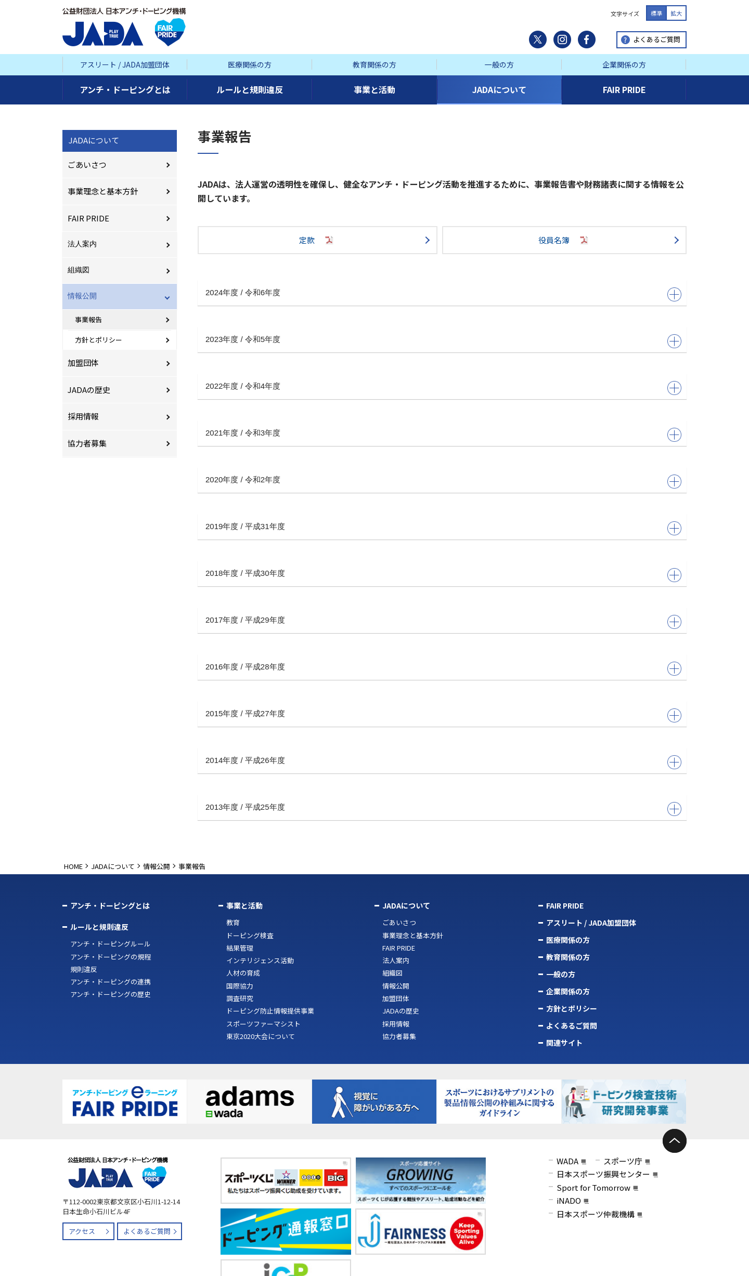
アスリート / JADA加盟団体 (125, 64)
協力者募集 (87, 443)
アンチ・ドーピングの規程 (110, 957)
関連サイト (564, 1042)
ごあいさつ (87, 164)
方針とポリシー (98, 340)
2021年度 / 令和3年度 (242, 432)
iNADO (569, 1198)
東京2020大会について (260, 1036)
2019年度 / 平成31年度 (245, 526)
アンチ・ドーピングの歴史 (110, 994)
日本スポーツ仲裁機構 (596, 1211)
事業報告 (88, 319)
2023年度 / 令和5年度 (242, 339)
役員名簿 (564, 240)
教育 (233, 922)
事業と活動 (244, 905)
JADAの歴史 (89, 389)
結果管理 (239, 948)
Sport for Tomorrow (593, 1185)
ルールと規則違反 (99, 927)
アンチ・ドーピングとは (110, 905)
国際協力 (239, 986)
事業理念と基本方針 (103, 191)
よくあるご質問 (656, 39)
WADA (567, 1158)
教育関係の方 (374, 64)
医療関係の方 (250, 64)
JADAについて (94, 140)
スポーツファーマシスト (263, 1024)
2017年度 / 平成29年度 (245, 619)
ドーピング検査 (250, 935)
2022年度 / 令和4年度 (242, 386)
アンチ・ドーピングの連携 (110, 981)
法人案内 (82, 244)
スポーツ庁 (622, 1158)
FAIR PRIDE (88, 218)
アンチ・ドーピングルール (110, 944)
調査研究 (239, 998)
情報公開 (82, 296)
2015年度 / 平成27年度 (245, 713)
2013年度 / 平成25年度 (245, 807)
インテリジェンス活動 (260, 960)
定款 (317, 240)
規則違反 (83, 969)
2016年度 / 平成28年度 (245, 666)
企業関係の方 (624, 64)
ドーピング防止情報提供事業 (270, 1011)
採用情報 (83, 416)
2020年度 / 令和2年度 (242, 479)
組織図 (78, 270)
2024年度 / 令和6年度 (242, 292)
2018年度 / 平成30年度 (245, 573)
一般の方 (499, 64)
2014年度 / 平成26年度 (245, 760)
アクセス (82, 1229)
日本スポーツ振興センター (603, 1172)
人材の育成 (243, 973)
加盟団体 (83, 362)
